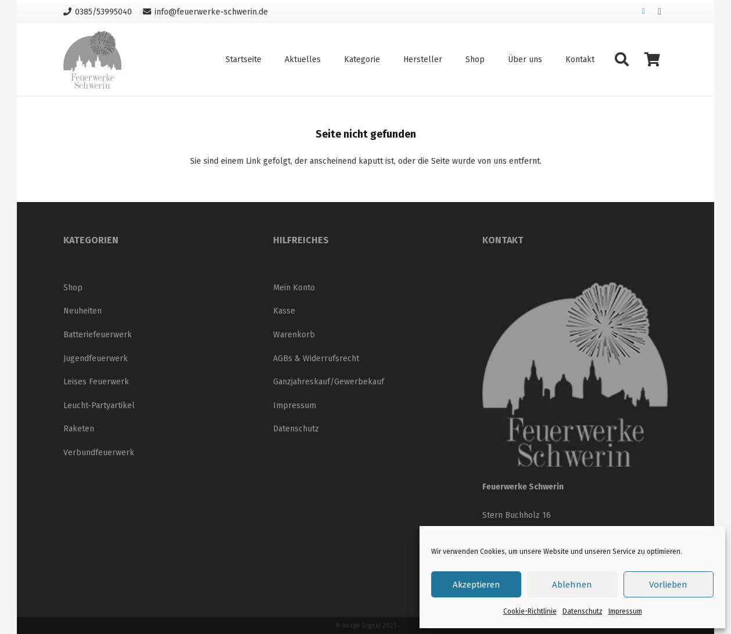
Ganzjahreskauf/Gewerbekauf (328, 382)
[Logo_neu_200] (92, 60)
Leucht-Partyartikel (99, 405)
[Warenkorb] (652, 59)
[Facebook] (643, 11)
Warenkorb (294, 335)
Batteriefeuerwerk (97, 335)
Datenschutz (582, 611)
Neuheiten (82, 311)
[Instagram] (659, 11)
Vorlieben (668, 584)
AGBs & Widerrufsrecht (316, 358)
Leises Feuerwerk (96, 382)
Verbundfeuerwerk (98, 453)
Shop (73, 288)
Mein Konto (294, 288)
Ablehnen (572, 584)
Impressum (625, 611)
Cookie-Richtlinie (530, 611)
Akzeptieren (476, 584)
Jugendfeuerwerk (95, 358)
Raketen (78, 429)
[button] (621, 59)
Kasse (284, 311)
